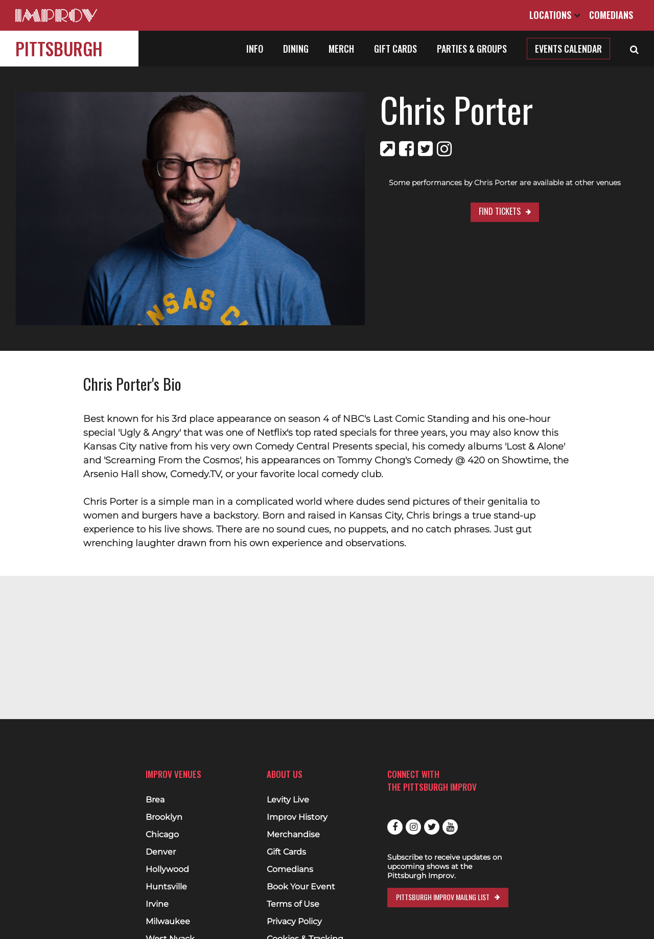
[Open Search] (634, 48)
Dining (296, 48)
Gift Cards (395, 48)
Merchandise (293, 835)
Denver (161, 852)
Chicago (162, 835)
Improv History (297, 817)
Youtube (450, 827)
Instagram (413, 827)
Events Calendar (568, 48)
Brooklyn (164, 817)
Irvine (157, 904)
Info (254, 48)
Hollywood (167, 869)
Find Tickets (481, 211)
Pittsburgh (59, 48)
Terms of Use (293, 904)
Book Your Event (301, 887)
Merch (341, 48)
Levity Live (288, 800)
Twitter (431, 827)
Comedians (611, 14)
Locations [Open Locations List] (554, 14)
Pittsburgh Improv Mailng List (442, 896)
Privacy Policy (294, 922)
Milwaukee (168, 922)
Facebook (395, 827)
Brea (155, 800)
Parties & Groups (472, 48)
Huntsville (166, 887)
